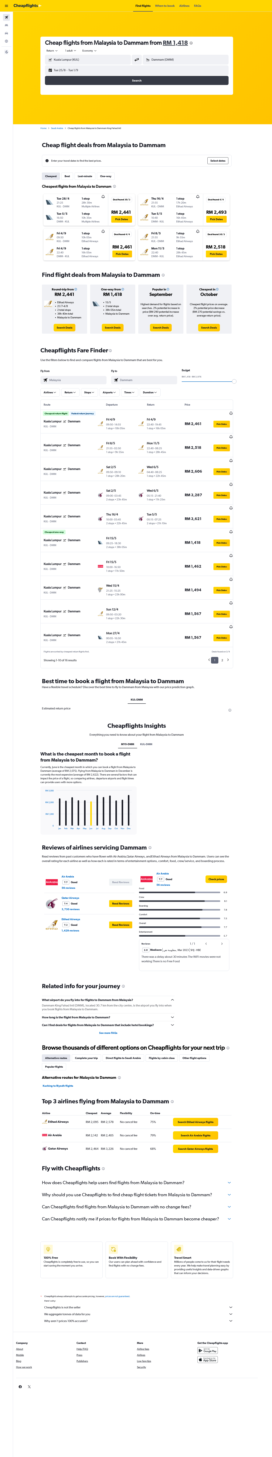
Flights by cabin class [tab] (167, 1020)
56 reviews (74, 850)
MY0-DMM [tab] (133, 706)
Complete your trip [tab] (92, 1020)
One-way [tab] (111, 176)
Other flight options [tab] (200, 1020)
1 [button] (220, 622)
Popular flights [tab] (60, 1029)
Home (49, 128)
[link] (70, 327)
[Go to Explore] (6, 41)
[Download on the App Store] (218, 1322)
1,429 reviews (76, 892)
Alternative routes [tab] (62, 1020)
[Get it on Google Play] (218, 1313)
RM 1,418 (181, 42)
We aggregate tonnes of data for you (144, 1276)
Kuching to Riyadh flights (64, 1048)
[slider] (240, 381)
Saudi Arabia (63, 128)
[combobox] (58, 50)
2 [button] (228, 622)
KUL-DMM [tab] (143, 662)
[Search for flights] (6, 17)
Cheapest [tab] (57, 176)
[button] (6, 6)
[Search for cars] (6, 33)
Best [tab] (73, 176)
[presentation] (197, 43)
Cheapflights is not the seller (144, 1269)
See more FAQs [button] (114, 995)
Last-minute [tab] (91, 176)
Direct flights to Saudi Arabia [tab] (129, 1020)
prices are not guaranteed (123, 1258)
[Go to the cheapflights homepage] (28, 6)
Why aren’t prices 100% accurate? (144, 1283)
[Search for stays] (6, 25)
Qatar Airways (76, 860)
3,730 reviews (76, 871)
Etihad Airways (76, 881)
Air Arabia (73, 838)
